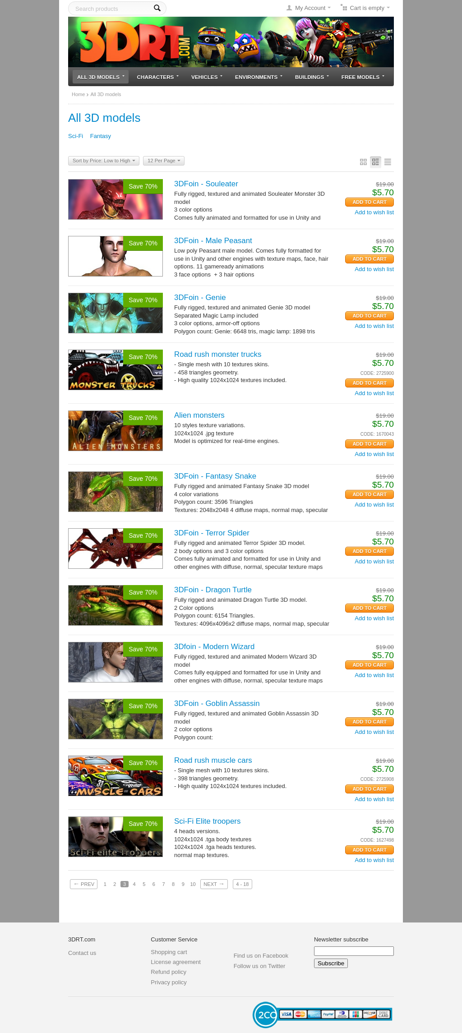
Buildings (312, 77)
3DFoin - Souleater (206, 184)
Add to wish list (374, 212)
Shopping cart (169, 952)
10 (192, 884)
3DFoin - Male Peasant (213, 240)
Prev (83, 883)
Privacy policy (168, 982)
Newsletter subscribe (341, 939)
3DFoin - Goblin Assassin (217, 703)
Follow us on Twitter (260, 966)
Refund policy (168, 971)
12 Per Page (164, 161)
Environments (258, 77)
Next (213, 883)
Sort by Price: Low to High (104, 161)
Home (78, 94)
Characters (158, 77)
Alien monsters (199, 415)
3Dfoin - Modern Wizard (214, 646)
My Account (310, 8)
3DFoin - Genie (200, 297)
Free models (363, 77)
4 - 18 (242, 884)
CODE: (367, 373)
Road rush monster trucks (217, 354)
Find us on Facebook (261, 955)
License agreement (176, 962)
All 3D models (101, 77)
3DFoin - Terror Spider (211, 533)
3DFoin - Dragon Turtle (213, 590)
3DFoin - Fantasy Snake (215, 476)
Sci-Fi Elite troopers (207, 821)
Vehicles (206, 77)
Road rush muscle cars (213, 760)
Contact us (82, 953)
